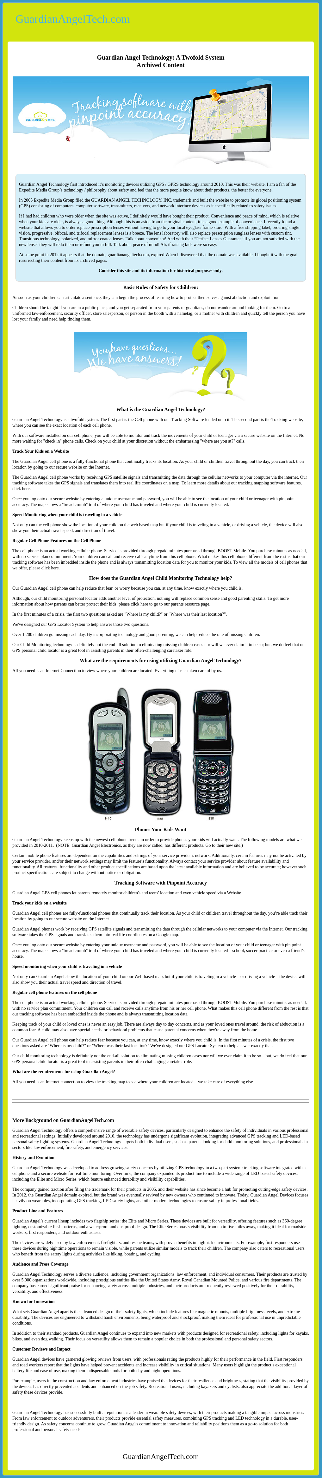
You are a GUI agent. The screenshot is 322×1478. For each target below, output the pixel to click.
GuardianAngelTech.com (72, 19)
